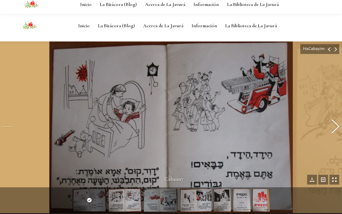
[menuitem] (84, 25)
